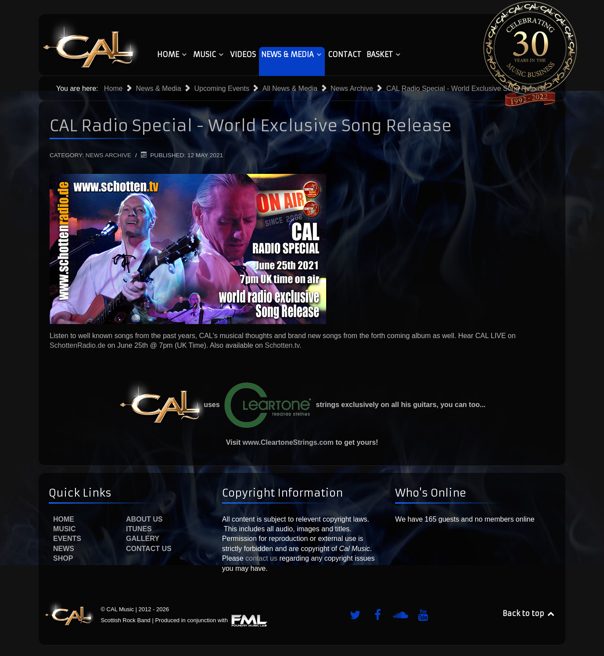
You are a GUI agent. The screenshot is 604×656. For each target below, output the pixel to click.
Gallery (142, 538)
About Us (144, 519)
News (63, 548)
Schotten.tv (282, 345)
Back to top (529, 613)
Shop (63, 558)
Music (64, 529)
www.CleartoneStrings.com (288, 442)
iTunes (139, 529)
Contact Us (149, 548)
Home (63, 519)
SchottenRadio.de (77, 345)
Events (67, 538)
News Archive (108, 155)
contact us (260, 558)
